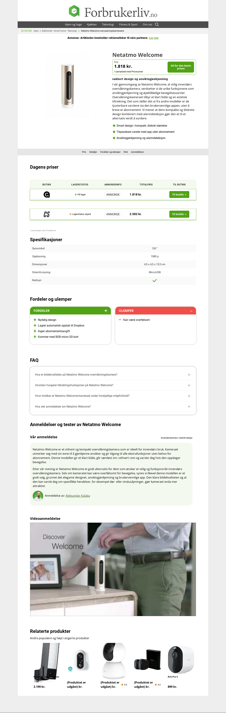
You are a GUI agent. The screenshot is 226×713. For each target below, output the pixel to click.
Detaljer (90, 151)
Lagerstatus (79, 184)
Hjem (36, 31)
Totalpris (146, 184)
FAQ (128, 151)
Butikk (46, 184)
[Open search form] (157, 24)
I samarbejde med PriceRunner (43, 230)
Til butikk (179, 184)
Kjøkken (92, 24)
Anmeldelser (142, 151)
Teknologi (108, 24)
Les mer (154, 38)
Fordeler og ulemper (110, 151)
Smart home (60, 31)
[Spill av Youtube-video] (113, 573)
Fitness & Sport (128, 24)
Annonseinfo (113, 184)
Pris (79, 151)
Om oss (147, 24)
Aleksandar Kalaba (78, 499)
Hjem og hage (73, 24)
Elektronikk (47, 31)
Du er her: (26, 31)
